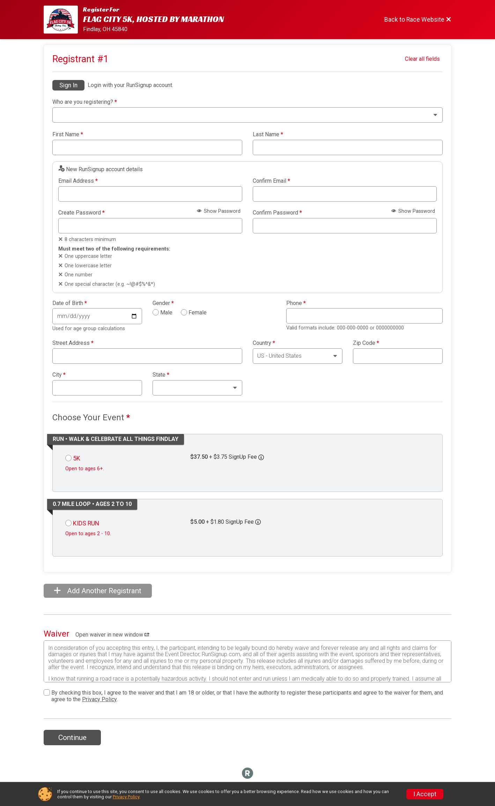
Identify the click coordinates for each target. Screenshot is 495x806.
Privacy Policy (99, 699)
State (161, 375)
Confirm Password (277, 213)
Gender (163, 303)
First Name (67, 134)
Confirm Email (271, 181)
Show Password (219, 211)
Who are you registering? (84, 102)
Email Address (78, 181)
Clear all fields (422, 59)
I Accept (424, 794)
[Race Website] (63, 20)
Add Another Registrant (97, 591)
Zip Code (366, 343)
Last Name (268, 134)
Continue (72, 737)
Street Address (73, 343)
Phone (296, 303)
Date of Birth (69, 303)
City (59, 375)
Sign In (68, 85)
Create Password (81, 213)
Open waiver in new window (112, 634)
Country (264, 343)
